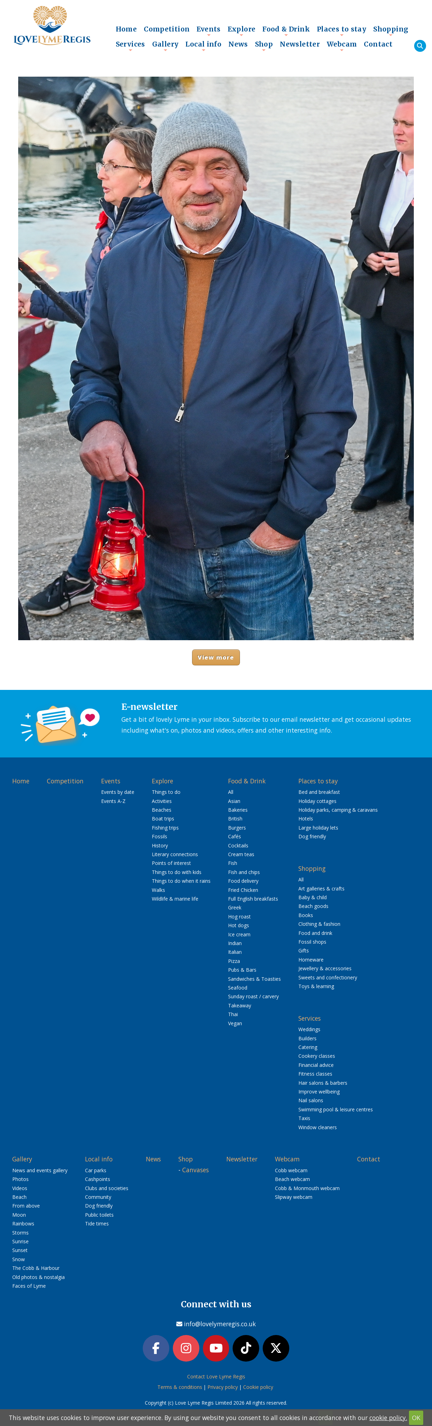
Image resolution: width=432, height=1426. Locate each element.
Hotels (305, 818)
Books (305, 915)
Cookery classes (316, 1056)
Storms (20, 1232)
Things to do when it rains (181, 881)
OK (416, 1417)
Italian (235, 952)
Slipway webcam (293, 1197)
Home (126, 29)
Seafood (237, 987)
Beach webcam (292, 1179)
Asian (234, 801)
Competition (167, 29)
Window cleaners (317, 1127)
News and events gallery (40, 1170)
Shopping (390, 31)
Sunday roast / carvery (253, 996)
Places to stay (341, 31)
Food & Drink (286, 31)
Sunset (20, 1250)
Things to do (166, 792)
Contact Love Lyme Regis (216, 1377)
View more (216, 657)
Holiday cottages (317, 801)
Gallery (165, 46)
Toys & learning (316, 986)
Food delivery (243, 881)
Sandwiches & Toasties (254, 979)
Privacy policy (222, 1388)
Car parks (95, 1170)
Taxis (304, 1118)
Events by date (117, 792)
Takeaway (239, 1005)
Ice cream (239, 934)
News (238, 44)
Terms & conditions (179, 1388)
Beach (19, 1197)
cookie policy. (388, 1417)
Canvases (195, 1170)
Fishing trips (165, 827)
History (160, 845)
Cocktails (238, 845)
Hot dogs (238, 925)
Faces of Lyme (29, 1285)
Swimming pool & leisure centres (335, 1109)
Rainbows (23, 1223)
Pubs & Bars (242, 969)
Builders (307, 1038)
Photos (20, 1179)
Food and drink (315, 933)
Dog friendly (312, 836)
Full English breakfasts (253, 898)
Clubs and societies (106, 1188)
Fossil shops (312, 941)
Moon (19, 1214)
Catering (307, 1047)
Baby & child (312, 897)
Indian (235, 943)
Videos (19, 1188)
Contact (378, 44)
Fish (232, 863)
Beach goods (313, 906)
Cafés (234, 836)
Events (208, 31)
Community (98, 1197)
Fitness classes (315, 1073)
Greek (234, 907)
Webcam (342, 46)
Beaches (161, 809)
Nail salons (310, 1100)
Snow (18, 1259)
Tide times (97, 1223)
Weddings (309, 1029)
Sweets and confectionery (327, 977)
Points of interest (171, 863)
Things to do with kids (176, 872)
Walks (158, 890)
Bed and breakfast (319, 792)
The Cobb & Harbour (35, 1268)
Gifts (303, 950)
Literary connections (175, 854)
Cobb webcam (291, 1170)
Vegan (235, 1023)
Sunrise (20, 1241)
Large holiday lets (318, 827)
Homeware (311, 959)
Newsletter (300, 44)
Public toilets (99, 1214)
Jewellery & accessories (325, 968)
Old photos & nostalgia (38, 1277)
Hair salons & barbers (322, 1082)
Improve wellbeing (319, 1091)
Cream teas (241, 854)
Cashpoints (97, 1179)
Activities (162, 801)
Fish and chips (244, 872)
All (230, 792)
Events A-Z (113, 801)
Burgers (237, 827)
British (235, 818)
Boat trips (163, 818)
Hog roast (239, 916)
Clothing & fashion (319, 924)
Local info (203, 46)
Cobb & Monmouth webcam (307, 1188)
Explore (242, 31)
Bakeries (238, 809)
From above (26, 1205)
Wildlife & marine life (175, 898)
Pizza (234, 961)
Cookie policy (258, 1388)
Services (130, 46)
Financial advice (316, 1065)
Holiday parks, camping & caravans (338, 809)
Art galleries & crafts (321, 888)
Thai (233, 1014)
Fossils (159, 836)
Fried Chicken (243, 890)
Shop (264, 46)
